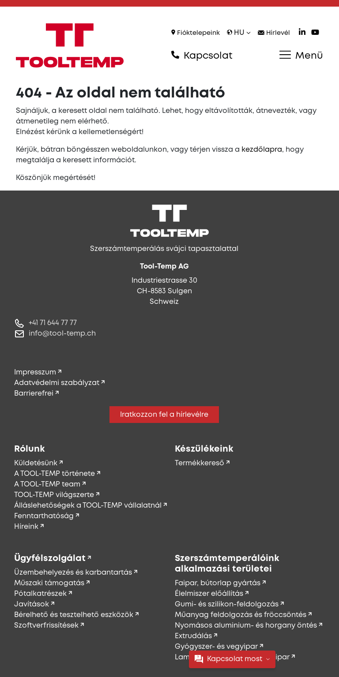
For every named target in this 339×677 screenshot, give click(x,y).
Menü (301, 55)
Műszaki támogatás (49, 583)
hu (239, 33)
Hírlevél (274, 33)
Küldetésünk (35, 463)
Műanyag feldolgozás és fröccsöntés (240, 615)
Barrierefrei (33, 393)
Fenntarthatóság (44, 516)
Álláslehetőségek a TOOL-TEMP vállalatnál (88, 505)
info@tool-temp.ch (62, 333)
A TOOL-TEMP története (54, 474)
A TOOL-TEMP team (47, 484)
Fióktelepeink (195, 33)
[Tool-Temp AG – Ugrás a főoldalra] (70, 45)
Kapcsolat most (232, 659)
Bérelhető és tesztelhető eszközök (73, 615)
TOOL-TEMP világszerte (54, 495)
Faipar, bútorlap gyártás (217, 583)
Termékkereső (199, 463)
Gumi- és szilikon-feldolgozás (227, 604)
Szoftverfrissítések (46, 625)
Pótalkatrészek (40, 594)
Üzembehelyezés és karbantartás (73, 572)
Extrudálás (193, 636)
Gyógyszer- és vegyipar (216, 646)
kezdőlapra (261, 149)
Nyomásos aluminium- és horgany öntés (246, 625)
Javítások (31, 604)
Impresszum (35, 372)
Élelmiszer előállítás (209, 594)
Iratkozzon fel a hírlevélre (164, 414)
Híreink (26, 527)
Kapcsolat (202, 55)
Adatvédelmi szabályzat (56, 383)
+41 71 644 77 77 (53, 323)
